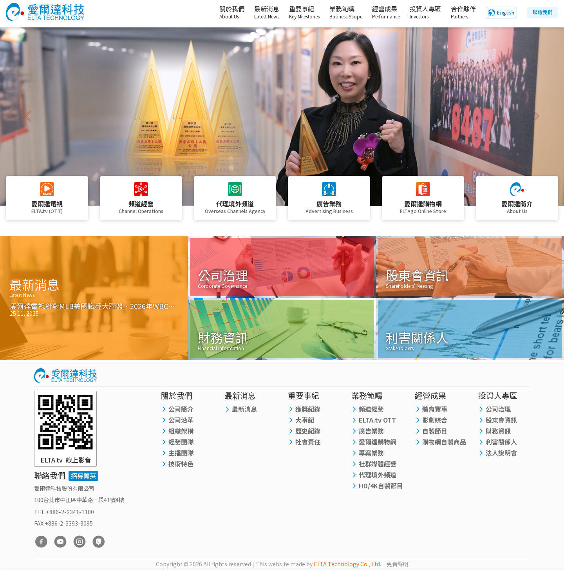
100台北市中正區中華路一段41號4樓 (79, 500)
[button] (28, 115)
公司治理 (498, 409)
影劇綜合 (434, 420)
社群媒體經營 (377, 464)
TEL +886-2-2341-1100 (64, 512)
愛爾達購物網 (377, 442)
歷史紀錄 (307, 431)
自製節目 (434, 431)
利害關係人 (501, 442)
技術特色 (180, 464)
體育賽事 (434, 409)
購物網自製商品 (444, 442)
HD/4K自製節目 (381, 486)
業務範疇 (338, 12)
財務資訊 (498, 431)
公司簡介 (180, 409)
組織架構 (180, 431)
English (506, 12)
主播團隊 (180, 453)
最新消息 (258, 12)
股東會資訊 (501, 420)
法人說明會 (501, 453)
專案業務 (371, 453)
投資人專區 (420, 12)
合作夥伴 (462, 12)
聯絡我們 (542, 12)
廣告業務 (371, 431)
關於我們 (220, 12)
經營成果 (379, 12)
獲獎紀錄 (307, 409)
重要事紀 (297, 12)
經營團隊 (180, 442)
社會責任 (307, 442)
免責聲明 (398, 565)
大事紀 (304, 420)
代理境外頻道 (377, 475)
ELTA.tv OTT (377, 420)
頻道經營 (371, 409)
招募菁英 (83, 476)
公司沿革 (180, 420)
